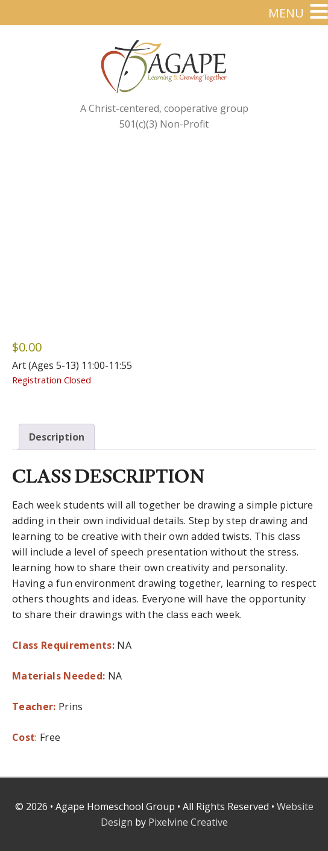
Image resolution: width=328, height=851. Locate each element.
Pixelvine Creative (188, 822)
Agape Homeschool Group (194, 76)
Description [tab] (56, 437)
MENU (286, 13)
